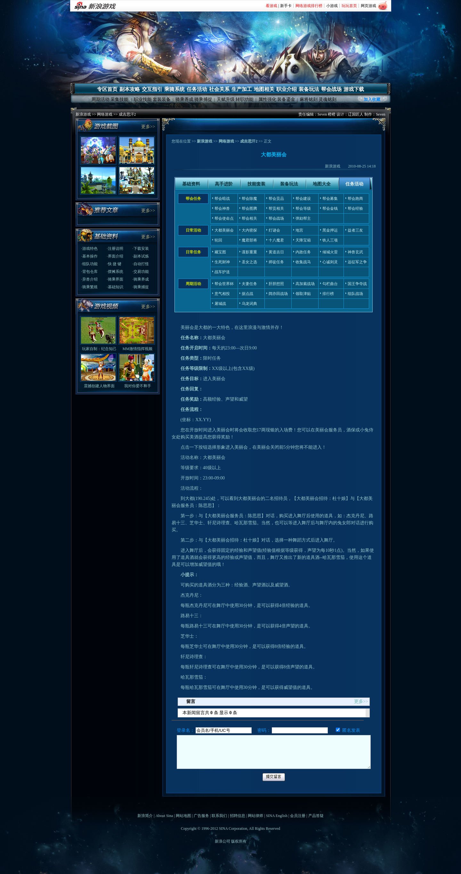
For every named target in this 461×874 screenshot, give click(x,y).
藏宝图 (220, 252)
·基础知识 (115, 287)
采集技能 (119, 99)
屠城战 (220, 303)
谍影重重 (249, 252)
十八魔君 (276, 240)
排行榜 (328, 293)
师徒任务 (276, 262)
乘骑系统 (174, 89)
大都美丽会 (224, 230)
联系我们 (219, 815)
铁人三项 (330, 240)
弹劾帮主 (303, 218)
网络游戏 (104, 114)
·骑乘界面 (115, 279)
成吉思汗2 (127, 114)
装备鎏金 (286, 99)
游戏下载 (354, 89)
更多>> (148, 126)
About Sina (164, 815)
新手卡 (286, 6)
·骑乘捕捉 (141, 287)
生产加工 (241, 89)
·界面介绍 (115, 256)
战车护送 (222, 272)
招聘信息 (237, 815)
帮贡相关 (276, 208)
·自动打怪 (141, 264)
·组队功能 (89, 264)
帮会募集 (330, 198)
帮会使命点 (224, 218)
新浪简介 (145, 815)
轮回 (218, 240)
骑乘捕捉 (203, 99)
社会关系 (219, 89)
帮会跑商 (355, 198)
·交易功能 (141, 271)
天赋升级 (226, 99)
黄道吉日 (276, 252)
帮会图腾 (249, 208)
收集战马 (303, 262)
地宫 (299, 230)
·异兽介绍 (89, 279)
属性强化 (267, 99)
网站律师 (255, 815)
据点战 (247, 293)
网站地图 (183, 815)
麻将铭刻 (309, 99)
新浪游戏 (83, 114)
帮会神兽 (222, 208)
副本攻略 (129, 89)
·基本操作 (89, 256)
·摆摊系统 (115, 271)
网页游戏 (368, 6)
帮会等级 (303, 208)
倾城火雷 (330, 252)
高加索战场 (305, 284)
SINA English (276, 815)
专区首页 (107, 89)
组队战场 (355, 293)
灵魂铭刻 (327, 99)
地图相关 (264, 89)
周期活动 (100, 99)
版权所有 (239, 841)
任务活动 (197, 89)
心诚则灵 (330, 262)
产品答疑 (316, 815)
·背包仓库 (89, 271)
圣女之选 (249, 262)
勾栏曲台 (330, 284)
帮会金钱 (330, 208)
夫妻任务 (249, 284)
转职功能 (245, 99)
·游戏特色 (89, 248)
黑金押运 (330, 230)
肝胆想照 (276, 284)
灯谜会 (274, 230)
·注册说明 (115, 248)
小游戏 (332, 6)
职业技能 (143, 99)
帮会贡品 (276, 198)
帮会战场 (331, 89)
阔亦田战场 (278, 293)
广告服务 (201, 815)
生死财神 (222, 262)
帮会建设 (303, 198)
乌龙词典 (249, 303)
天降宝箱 (303, 240)
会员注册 (297, 815)
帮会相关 (249, 218)
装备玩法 (309, 89)
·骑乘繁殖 (89, 287)
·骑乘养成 (141, 279)
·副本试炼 (141, 256)
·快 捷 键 (114, 264)
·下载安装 (141, 248)
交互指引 (152, 89)
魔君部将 (249, 240)
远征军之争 (357, 262)
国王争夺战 (357, 284)
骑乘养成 (184, 99)
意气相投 (222, 293)
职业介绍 (286, 89)
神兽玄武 (355, 252)
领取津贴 (303, 293)
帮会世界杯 (224, 284)
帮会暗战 (222, 198)
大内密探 (249, 230)
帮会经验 (355, 208)
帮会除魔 (249, 198)
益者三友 (355, 230)
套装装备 (162, 99)
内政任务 (303, 252)
